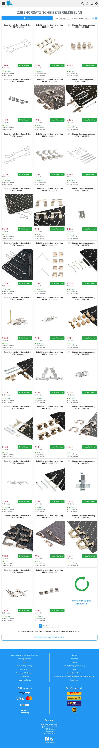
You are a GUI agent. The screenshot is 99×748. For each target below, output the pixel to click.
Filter (57, 18)
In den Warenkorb (24, 65)
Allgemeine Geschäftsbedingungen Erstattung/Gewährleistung (74, 676)
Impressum (74, 659)
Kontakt (74, 662)
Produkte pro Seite (78, 18)
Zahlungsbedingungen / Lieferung (74, 666)
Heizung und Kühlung (24, 680)
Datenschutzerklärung (74, 673)
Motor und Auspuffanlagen (24, 666)
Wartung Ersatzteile (24, 659)
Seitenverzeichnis (49, 742)
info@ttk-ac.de (50, 733)
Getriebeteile (25, 676)
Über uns (74, 655)
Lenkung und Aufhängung (24, 673)
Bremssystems (25, 669)
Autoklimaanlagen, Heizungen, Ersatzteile (24, 655)
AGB (74, 669)
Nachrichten (74, 680)
